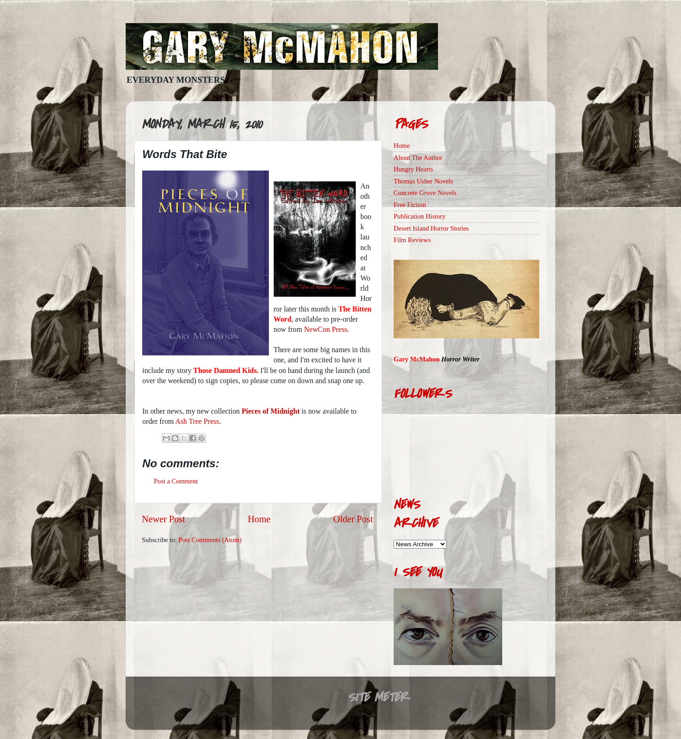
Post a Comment (176, 481)
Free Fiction (410, 204)
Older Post (353, 519)
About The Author (418, 157)
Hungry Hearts (413, 169)
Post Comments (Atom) (210, 540)
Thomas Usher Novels (423, 181)
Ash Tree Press (197, 421)
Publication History (419, 216)
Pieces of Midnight (271, 411)
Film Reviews (412, 240)
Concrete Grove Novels (425, 192)
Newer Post (163, 519)
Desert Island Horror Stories (431, 228)
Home (259, 519)
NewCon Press (325, 329)
